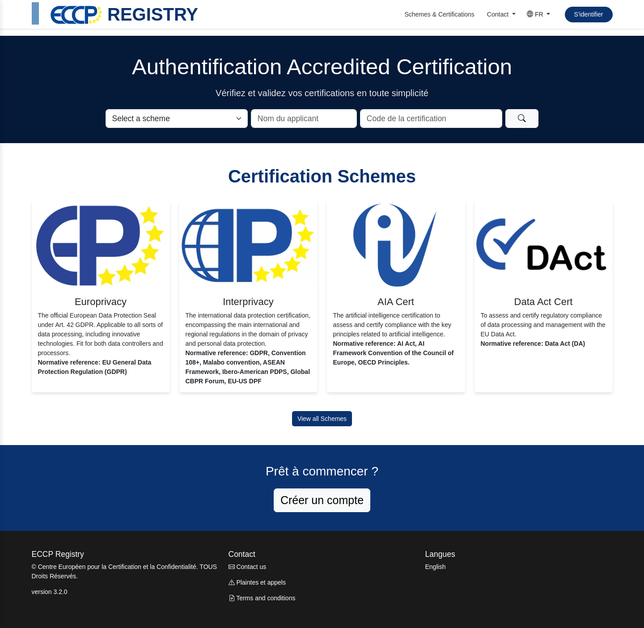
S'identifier (588, 14)
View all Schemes (322, 418)
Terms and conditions (262, 598)
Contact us (248, 566)
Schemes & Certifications (439, 14)
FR (536, 14)
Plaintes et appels (257, 582)
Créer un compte (322, 500)
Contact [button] (498, 14)
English (435, 566)
